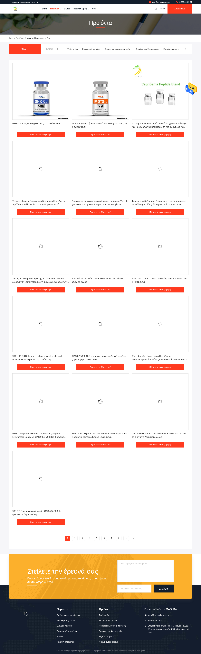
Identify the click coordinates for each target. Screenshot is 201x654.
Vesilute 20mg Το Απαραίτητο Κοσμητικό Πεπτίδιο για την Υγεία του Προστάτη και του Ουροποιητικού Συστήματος (38, 204)
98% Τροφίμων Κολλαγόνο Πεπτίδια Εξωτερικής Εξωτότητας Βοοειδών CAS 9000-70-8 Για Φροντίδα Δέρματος (38, 437)
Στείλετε (163, 588)
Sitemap (60, 636)
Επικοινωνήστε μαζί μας (67, 631)
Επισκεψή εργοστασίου (67, 620)
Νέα (94, 9)
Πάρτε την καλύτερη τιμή (40, 134)
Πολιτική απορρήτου (65, 642)
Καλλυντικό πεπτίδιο (91, 49)
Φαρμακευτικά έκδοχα (108, 642)
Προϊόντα (55, 9)
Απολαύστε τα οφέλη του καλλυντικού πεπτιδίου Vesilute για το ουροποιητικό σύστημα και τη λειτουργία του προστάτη (100, 204)
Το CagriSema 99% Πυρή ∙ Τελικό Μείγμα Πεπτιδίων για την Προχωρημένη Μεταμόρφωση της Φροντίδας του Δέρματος (159, 127)
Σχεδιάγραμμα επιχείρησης (68, 615)
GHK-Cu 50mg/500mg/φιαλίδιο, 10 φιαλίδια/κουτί (36, 123)
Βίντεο (67, 9)
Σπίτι (44, 9)
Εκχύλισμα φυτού (171, 49)
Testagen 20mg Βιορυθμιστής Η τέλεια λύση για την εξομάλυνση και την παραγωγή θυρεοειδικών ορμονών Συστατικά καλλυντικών (39, 282)
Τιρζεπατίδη (72, 49)
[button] (57, 49)
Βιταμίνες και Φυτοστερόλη (147, 49)
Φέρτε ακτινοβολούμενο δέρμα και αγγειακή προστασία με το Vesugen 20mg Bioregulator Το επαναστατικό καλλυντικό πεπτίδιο (159, 204)
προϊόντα (20, 38)
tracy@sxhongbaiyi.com (159, 2)
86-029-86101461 (184, 2)
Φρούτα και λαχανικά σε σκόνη (117, 49)
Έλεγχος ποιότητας (65, 626)
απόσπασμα (179, 9)
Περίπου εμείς (81, 9)
